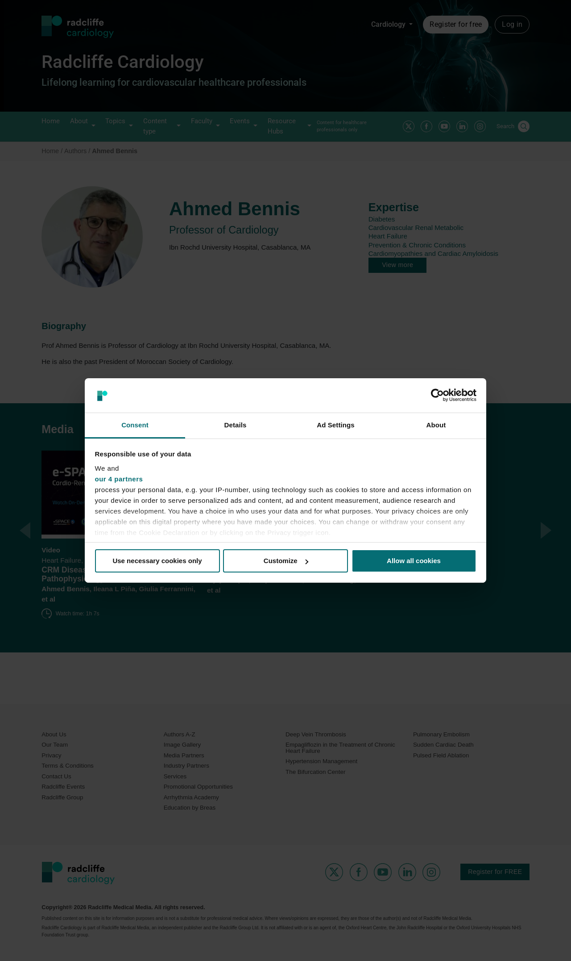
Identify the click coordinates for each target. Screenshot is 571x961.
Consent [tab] (135, 425)
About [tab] (436, 425)
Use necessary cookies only (157, 560)
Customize (286, 560)
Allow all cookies (414, 560)
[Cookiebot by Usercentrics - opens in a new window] (437, 395)
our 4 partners (119, 479)
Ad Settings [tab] (335, 425)
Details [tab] (235, 425)
